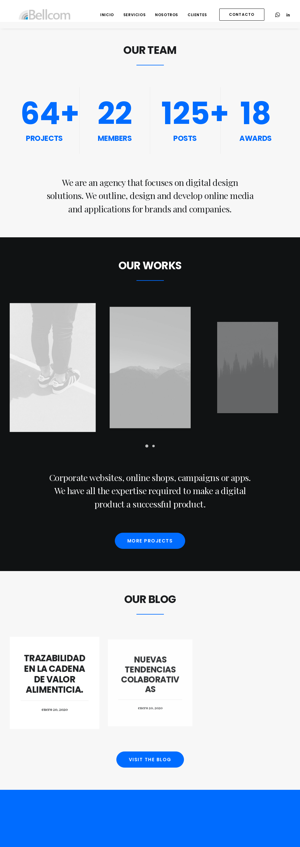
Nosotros (166, 14)
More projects (150, 541)
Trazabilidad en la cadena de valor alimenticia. (54, 675)
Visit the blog (150, 759)
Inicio (107, 14)
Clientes (197, 14)
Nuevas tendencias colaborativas (150, 677)
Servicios (134, 14)
